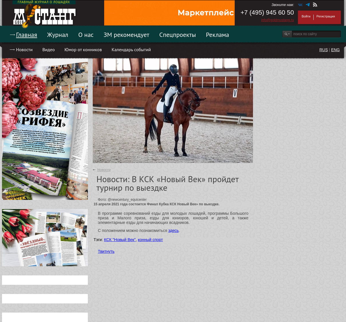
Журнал (57, 35)
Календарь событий (131, 49)
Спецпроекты (177, 35)
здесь (173, 230)
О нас (86, 35)
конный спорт (150, 239)
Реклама (217, 35)
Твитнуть (106, 251)
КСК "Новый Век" (119, 239)
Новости (24, 49)
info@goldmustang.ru (277, 20)
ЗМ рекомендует (126, 35)
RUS (323, 49)
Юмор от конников (83, 49)
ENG (335, 49)
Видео (48, 49)
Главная (26, 35)
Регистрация (326, 16)
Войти (306, 16)
